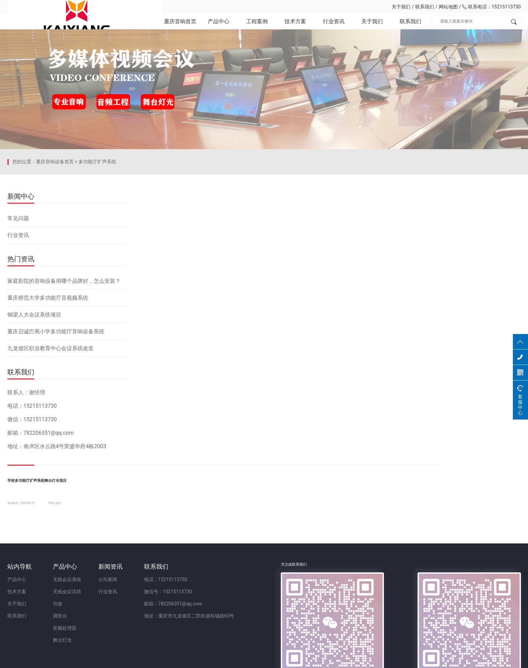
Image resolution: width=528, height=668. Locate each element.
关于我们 (401, 6)
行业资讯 (333, 27)
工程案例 (256, 27)
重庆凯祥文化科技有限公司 (54, 6)
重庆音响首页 (179, 27)
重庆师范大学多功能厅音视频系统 (47, 376)
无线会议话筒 (98, 585)
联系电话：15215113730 (491, 6)
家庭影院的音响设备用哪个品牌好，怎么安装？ (64, 359)
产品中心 (218, 27)
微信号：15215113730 (262, 585)
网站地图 (448, 6)
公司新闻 (170, 572)
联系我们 (424, 6)
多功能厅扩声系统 (97, 251)
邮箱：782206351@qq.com (267, 597)
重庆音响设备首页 (55, 251)
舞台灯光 (93, 633)
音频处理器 (96, 621)
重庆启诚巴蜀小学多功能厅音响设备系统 (55, 410)
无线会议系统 (98, 572)
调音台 (91, 609)
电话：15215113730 (260, 572)
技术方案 (295, 27)
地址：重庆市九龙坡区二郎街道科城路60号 (283, 609)
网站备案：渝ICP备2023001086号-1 (343, 659)
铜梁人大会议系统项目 (34, 393)
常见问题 (18, 297)
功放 (89, 597)
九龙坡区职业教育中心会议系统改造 (50, 427)
